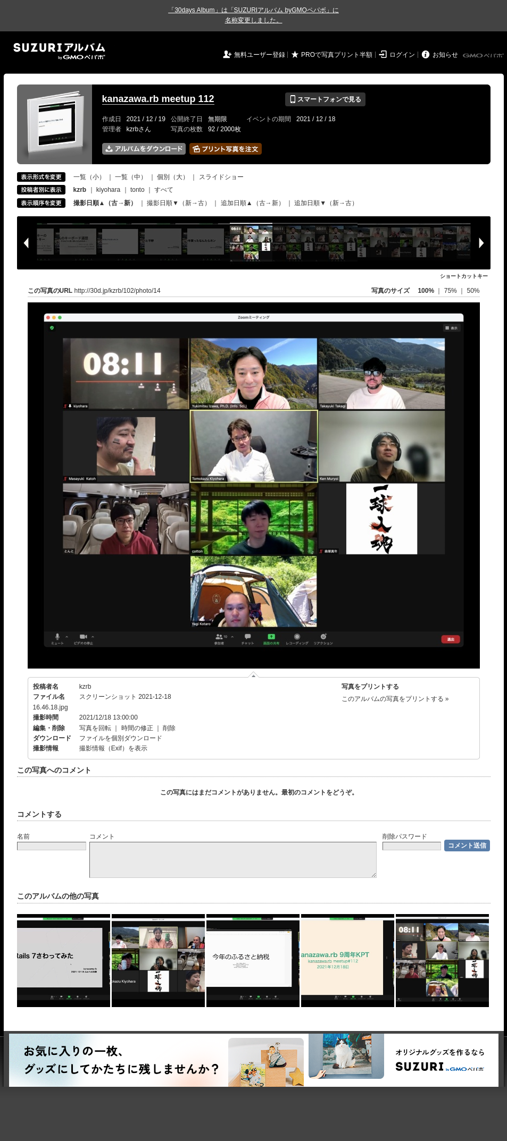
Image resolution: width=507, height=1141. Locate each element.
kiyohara (108, 189)
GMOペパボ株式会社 (484, 55)
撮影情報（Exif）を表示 (113, 748)
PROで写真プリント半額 (336, 54)
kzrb (85, 686)
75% (451, 290)
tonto (137, 189)
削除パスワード (405, 836)
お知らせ (445, 54)
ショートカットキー (464, 276)
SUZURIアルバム (59, 51)
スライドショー (221, 177)
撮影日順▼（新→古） (179, 203)
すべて (163, 189)
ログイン (402, 54)
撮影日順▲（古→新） (105, 203)
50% (473, 290)
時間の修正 (137, 728)
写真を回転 (95, 728)
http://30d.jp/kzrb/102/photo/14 (117, 290)
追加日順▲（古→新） (253, 203)
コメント (102, 836)
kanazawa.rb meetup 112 (158, 99)
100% (426, 290)
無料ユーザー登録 (259, 54)
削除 (169, 728)
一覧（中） (131, 177)
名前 (23, 836)
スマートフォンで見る (325, 99)
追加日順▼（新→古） (326, 203)
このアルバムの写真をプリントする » (395, 699)
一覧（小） (89, 177)
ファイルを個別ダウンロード (120, 738)
